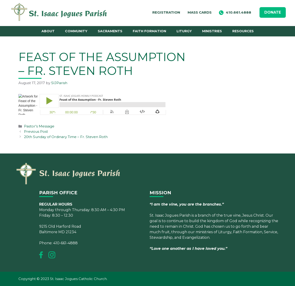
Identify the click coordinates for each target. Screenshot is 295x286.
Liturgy (184, 31)
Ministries (212, 31)
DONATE (272, 12)
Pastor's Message (39, 126)
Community (76, 31)
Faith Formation (149, 31)
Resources (243, 31)
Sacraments (110, 31)
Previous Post (36, 131)
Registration (166, 12)
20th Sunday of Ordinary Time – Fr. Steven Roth (66, 137)
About (48, 31)
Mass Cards (200, 12)
